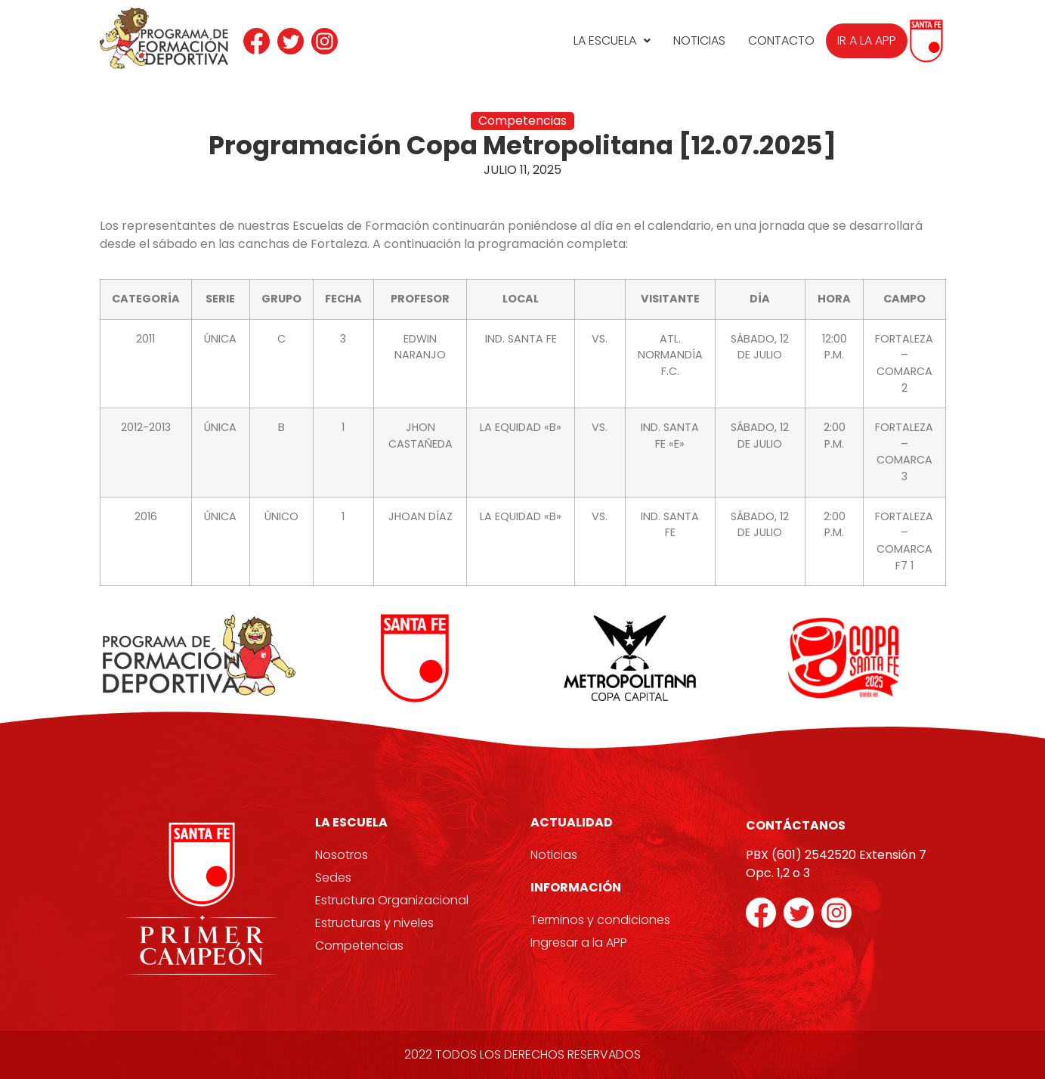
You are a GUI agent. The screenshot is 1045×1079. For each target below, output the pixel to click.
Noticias (699, 40)
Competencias (359, 945)
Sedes (333, 877)
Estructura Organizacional (391, 900)
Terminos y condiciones (600, 920)
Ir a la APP (866, 40)
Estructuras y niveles (374, 923)
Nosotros (341, 855)
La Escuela (612, 40)
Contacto (781, 40)
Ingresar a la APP (578, 942)
